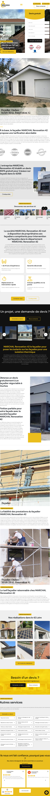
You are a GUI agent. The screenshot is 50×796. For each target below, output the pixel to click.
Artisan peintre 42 (27, 217)
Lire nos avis (25, 790)
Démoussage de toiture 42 (39, 217)
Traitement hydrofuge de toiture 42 (7, 217)
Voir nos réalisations (8, 52)
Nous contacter (40, 6)
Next (45, 208)
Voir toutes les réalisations (25, 663)
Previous (43, 208)
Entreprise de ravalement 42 (18, 217)
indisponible (36, 3)
